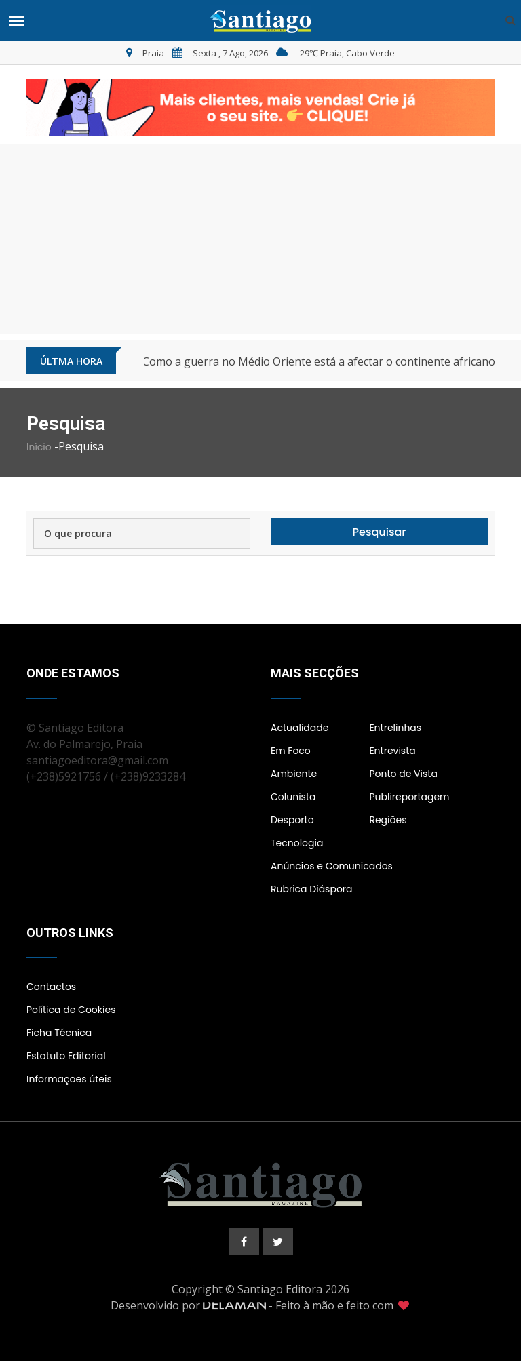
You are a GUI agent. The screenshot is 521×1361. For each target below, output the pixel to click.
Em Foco (291, 750)
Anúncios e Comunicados (332, 866)
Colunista (293, 797)
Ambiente (294, 774)
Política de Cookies (70, 1010)
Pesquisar (379, 532)
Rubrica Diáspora (312, 889)
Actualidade (299, 727)
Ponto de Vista (403, 774)
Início (39, 447)
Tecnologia (297, 843)
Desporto (292, 820)
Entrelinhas (395, 727)
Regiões (387, 820)
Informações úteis (69, 1079)
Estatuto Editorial (66, 1056)
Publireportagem (409, 797)
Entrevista (392, 750)
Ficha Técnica (59, 1033)
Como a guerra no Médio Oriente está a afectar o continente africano (318, 361)
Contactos (51, 986)
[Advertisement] (260, 239)
